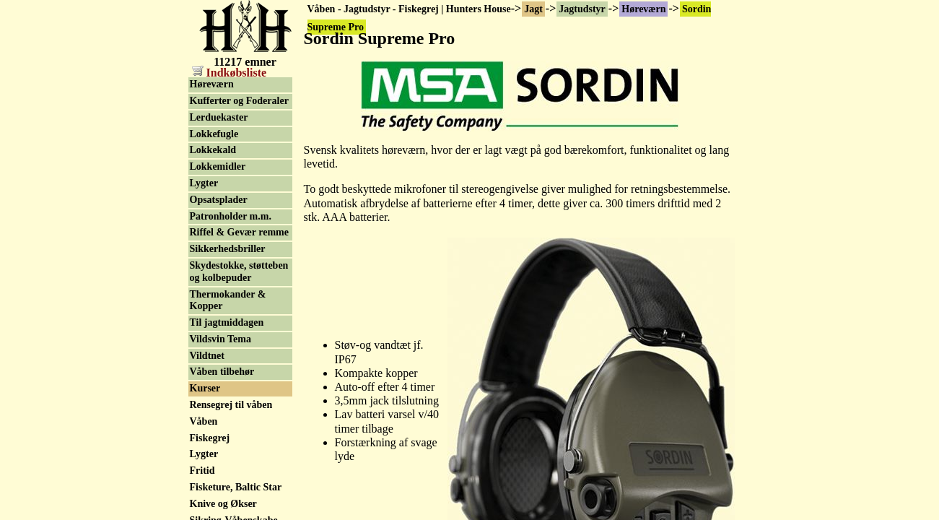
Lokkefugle (214, 134)
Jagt (533, 9)
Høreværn (643, 9)
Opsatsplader (219, 199)
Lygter (204, 183)
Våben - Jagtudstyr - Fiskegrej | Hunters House (409, 9)
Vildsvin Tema (220, 339)
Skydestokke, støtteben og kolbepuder (239, 271)
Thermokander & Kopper (228, 300)
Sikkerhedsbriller (228, 248)
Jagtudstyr (582, 9)
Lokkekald (213, 149)
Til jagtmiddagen (227, 322)
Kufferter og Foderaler (239, 100)
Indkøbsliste (229, 72)
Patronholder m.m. (230, 216)
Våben (204, 421)
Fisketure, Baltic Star (236, 487)
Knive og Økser (223, 503)
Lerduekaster (219, 117)
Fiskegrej (210, 438)
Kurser (205, 388)
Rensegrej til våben (231, 404)
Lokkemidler (218, 166)
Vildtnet (207, 355)
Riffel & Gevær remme (239, 232)
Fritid (202, 470)
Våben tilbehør (222, 371)
